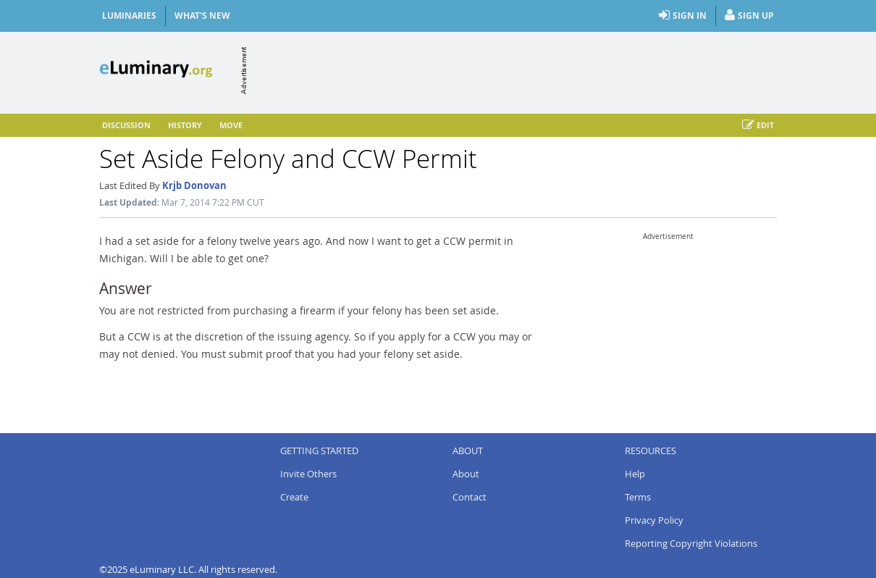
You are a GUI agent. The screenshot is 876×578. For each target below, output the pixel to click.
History (185, 125)
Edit (758, 125)
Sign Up (749, 16)
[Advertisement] (513, 70)
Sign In (683, 16)
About (465, 473)
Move (231, 125)
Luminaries (129, 15)
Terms (638, 496)
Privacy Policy (654, 520)
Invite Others (308, 473)
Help (635, 473)
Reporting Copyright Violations (691, 543)
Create (294, 496)
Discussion (126, 125)
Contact (469, 496)
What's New (202, 15)
